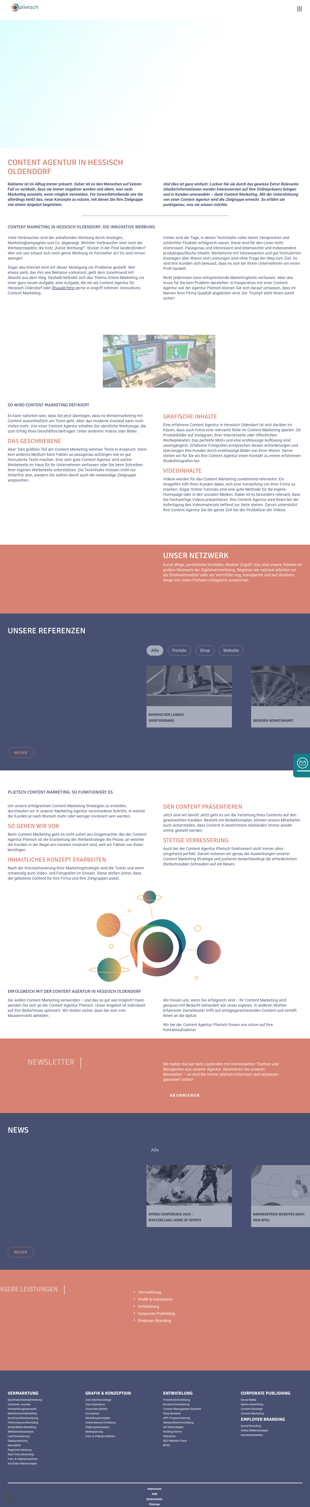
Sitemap (154, 1504)
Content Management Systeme (182, 1408)
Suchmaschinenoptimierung (25, 1399)
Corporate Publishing (156, 1313)
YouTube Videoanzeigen (22, 1463)
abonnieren (185, 1095)
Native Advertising (252, 1404)
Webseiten (169, 1436)
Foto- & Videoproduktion (23, 1459)
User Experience (95, 1404)
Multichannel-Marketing (22, 1413)
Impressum (154, 1488)
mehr (21, 752)
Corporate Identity (96, 1408)
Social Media (248, 1399)
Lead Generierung (18, 1436)
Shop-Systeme (172, 1413)
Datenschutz (154, 1499)
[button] (8, 1498)
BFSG (166, 1445)
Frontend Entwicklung (176, 1399)
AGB (154, 1494)
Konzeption (92, 1413)
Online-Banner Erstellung (100, 1422)
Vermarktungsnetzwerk (22, 1408)
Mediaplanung (94, 1431)
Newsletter (14, 1445)
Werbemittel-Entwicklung (178, 1422)
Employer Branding (154, 1320)
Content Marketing (252, 1413)
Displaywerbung (17, 1440)
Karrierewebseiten (252, 1435)
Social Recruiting (251, 1425)
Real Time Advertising (21, 1454)
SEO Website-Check (175, 1440)
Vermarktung (149, 1292)
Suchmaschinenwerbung (23, 1418)
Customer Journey (19, 1404)
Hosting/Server (172, 1431)
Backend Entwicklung (176, 1404)
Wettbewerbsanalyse (20, 1431)
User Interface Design (98, 1399)
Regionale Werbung (19, 1449)
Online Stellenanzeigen (254, 1430)
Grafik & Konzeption (155, 1299)
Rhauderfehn (63, 287)
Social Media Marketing (22, 1427)
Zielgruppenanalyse (97, 1427)
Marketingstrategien (97, 1418)
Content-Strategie (252, 1408)
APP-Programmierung (176, 1418)
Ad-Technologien (173, 1427)
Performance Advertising (23, 1422)
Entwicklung (148, 1306)
